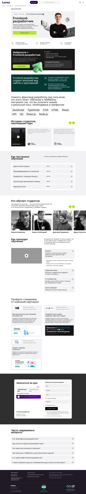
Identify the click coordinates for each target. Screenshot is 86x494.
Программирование (9, 5)
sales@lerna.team (14, 475)
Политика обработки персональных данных (35, 474)
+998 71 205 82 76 (14, 472)
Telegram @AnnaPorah (15, 478)
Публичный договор (31, 472)
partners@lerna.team (15, 479)
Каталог (3, 5)
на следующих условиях (55, 414)
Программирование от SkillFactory (20, 5)
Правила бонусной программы (33, 476)
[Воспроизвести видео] (18, 137)
